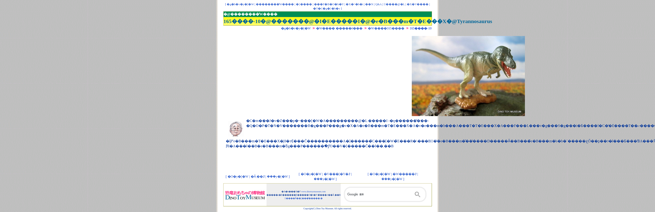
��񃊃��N (369, 4)
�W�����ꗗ (405, 174)
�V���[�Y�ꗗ (337, 174)
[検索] (385, 194)
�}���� (304, 4)
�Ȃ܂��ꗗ (258, 176)
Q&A (378, 4)
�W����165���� (386, 28)
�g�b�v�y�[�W (240, 4)
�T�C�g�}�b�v (326, 8)
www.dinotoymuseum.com (313, 191)
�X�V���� (418, 4)
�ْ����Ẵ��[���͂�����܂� (303, 198)
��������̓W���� (275, 4)
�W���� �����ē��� (339, 28)
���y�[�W (277, 176)
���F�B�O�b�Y (329, 4)
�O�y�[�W (238, 176)
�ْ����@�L (394, 4)
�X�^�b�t (354, 4)
